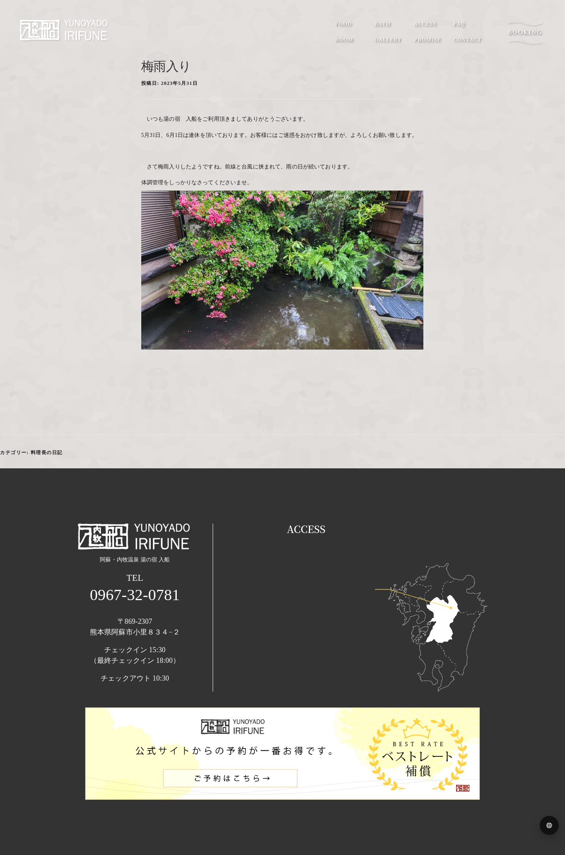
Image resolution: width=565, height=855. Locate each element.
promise (427, 39)
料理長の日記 (47, 452)
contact (467, 39)
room (344, 39)
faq (459, 23)
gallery (388, 39)
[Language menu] (549, 825)
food (343, 23)
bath (382, 23)
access (425, 23)
